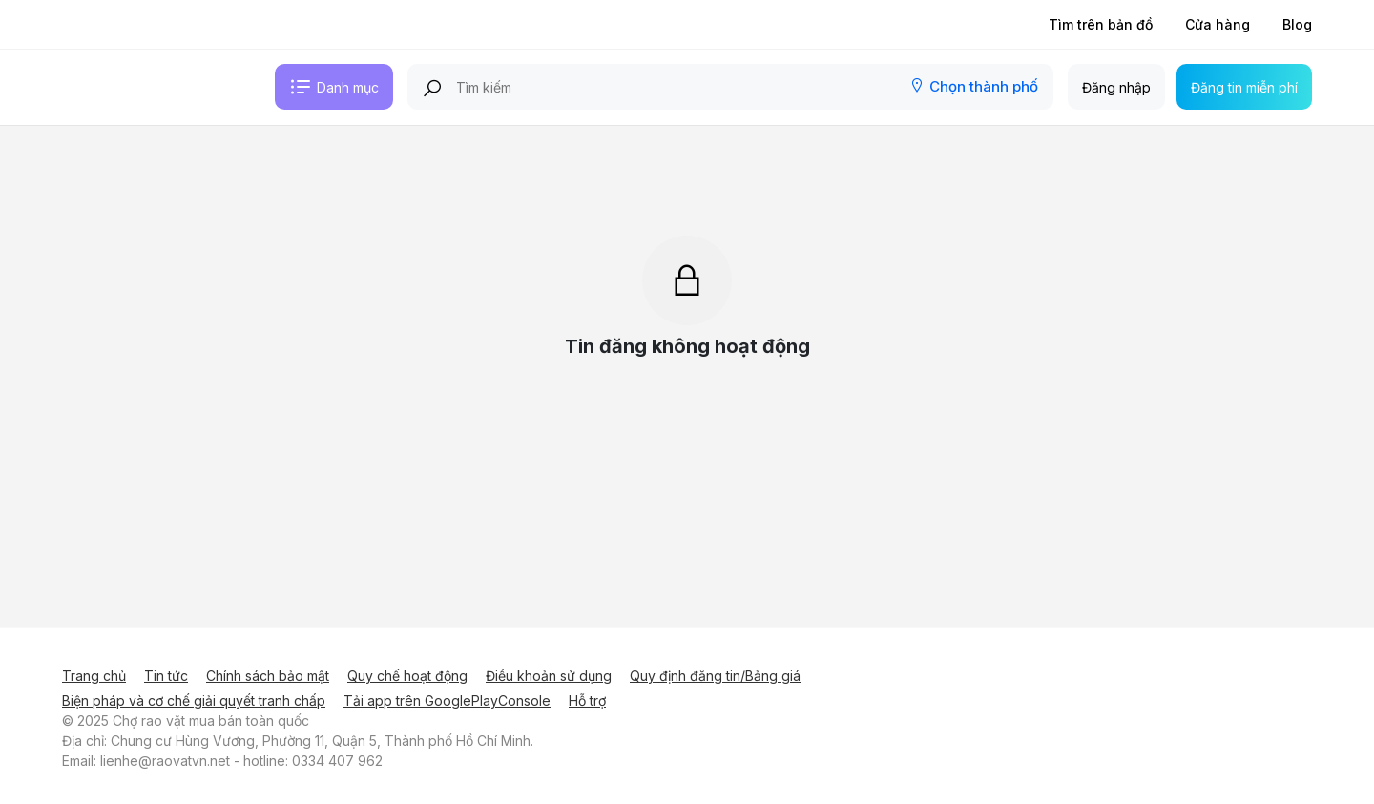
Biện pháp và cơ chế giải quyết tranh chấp (193, 700)
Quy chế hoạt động (407, 676)
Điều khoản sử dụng (549, 676)
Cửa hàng (1217, 24)
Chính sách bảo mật (267, 676)
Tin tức (166, 676)
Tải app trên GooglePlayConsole (447, 700)
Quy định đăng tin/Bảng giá (715, 676)
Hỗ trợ (587, 700)
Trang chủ (94, 676)
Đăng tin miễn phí (1244, 87)
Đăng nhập (1116, 87)
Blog (1297, 24)
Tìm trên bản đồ (1101, 24)
